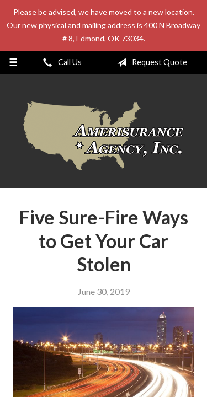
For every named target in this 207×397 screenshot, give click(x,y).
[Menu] (13, 62)
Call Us (60, 62)
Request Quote (150, 62)
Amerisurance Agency (103, 135)
